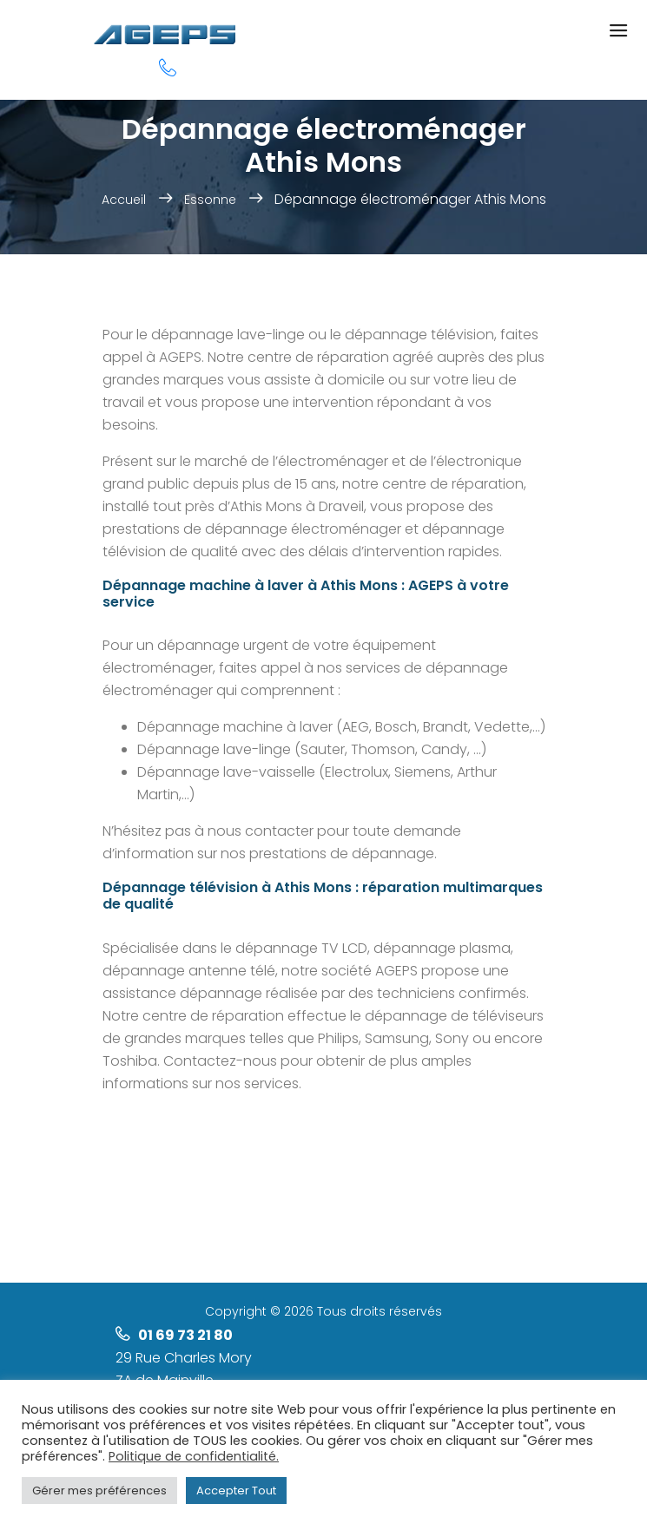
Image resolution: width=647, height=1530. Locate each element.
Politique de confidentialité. (194, 1456)
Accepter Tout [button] (236, 1490)
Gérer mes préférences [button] (99, 1490)
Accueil (124, 199)
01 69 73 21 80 (185, 1335)
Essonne (210, 199)
